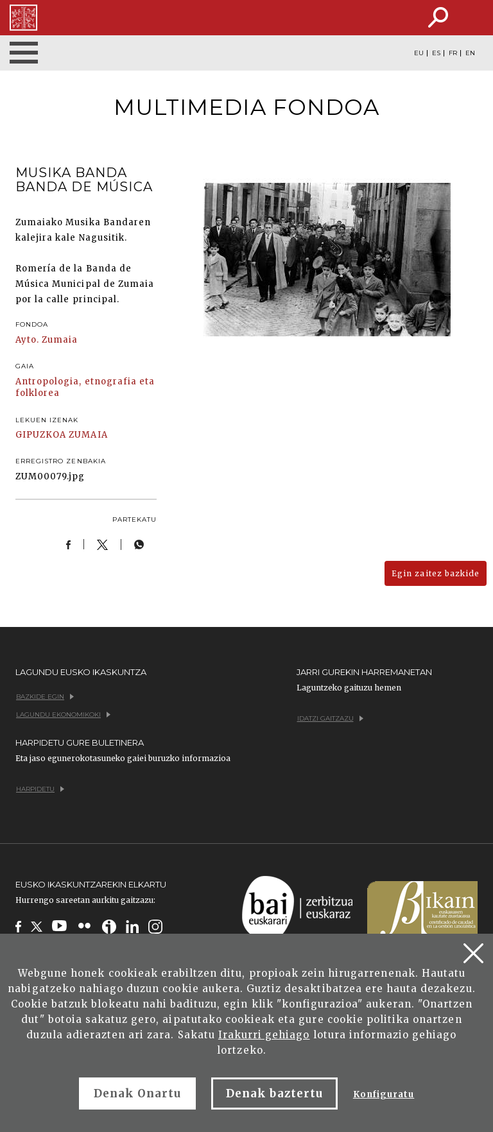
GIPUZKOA (40, 434)
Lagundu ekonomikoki (63, 714)
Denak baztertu (274, 1093)
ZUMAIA (88, 434)
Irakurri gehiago (264, 1035)
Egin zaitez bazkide (436, 573)
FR (453, 53)
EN (470, 53)
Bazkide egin (45, 696)
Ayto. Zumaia (46, 339)
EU (419, 53)
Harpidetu (40, 789)
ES (436, 53)
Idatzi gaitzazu (330, 718)
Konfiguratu (383, 1094)
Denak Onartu (137, 1093)
